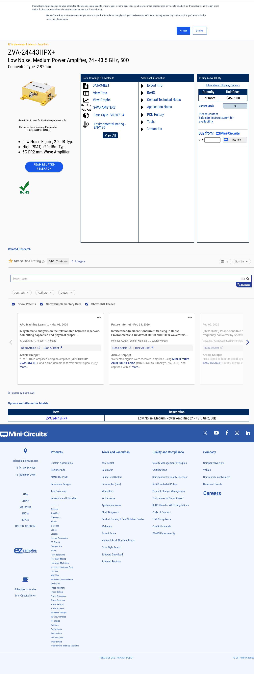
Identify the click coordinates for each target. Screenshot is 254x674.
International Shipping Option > (223, 85)
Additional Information (153, 77)
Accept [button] (183, 30)
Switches (55, 625)
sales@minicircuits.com (25, 460)
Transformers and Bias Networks (65, 645)
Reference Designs (61, 484)
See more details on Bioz (242, 392)
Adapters (54, 509)
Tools (151, 122)
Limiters (54, 571)
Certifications (159, 470)
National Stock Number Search (118, 540)
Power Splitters (57, 608)
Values (207, 470)
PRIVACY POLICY (125, 657)
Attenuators (56, 517)
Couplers (54, 534)
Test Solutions (58, 491)
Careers (212, 493)
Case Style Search (111, 547)
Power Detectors (58, 600)
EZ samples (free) (111, 484)
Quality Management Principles (169, 463)
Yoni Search (108, 463)
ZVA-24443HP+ (56, 418)
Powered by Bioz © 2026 (21, 393)
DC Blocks (55, 542)
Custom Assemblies (62, 463)
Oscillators (55, 583)
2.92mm (44, 66)
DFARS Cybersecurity (163, 533)
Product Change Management (169, 491)
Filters (53, 550)
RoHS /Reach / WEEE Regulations (170, 505)
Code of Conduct (161, 512)
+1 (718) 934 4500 (25, 467)
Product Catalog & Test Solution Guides (123, 519)
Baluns (54, 521)
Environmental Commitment (167, 498)
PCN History (155, 114)
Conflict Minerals (161, 526)
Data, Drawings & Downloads (98, 77)
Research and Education (64, 498)
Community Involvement (216, 477)
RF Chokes (55, 621)
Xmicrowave (108, 498)
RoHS (151, 92)
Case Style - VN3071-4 (108, 115)
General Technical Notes (164, 100)
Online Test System (112, 477)
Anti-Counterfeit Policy (164, 484)
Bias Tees (55, 526)
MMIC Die (55, 575)
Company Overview (213, 463)
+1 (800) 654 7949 (25, 475)
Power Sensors (57, 604)
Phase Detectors (58, 588)
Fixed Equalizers (58, 554)
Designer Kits (58, 470)
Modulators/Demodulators (62, 579)
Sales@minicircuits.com (214, 118)
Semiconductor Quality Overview (170, 477)
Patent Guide (109, 533)
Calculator (107, 470)
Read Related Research (44, 166)
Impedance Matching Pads (62, 567)
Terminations (56, 633)
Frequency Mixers (58, 559)
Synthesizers (56, 629)
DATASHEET (101, 85)
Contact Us (154, 129)
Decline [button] (199, 30)
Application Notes (159, 107)
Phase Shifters (57, 592)
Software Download (112, 554)
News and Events (212, 484)
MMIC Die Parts (59, 477)
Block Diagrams (110, 512)
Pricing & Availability (210, 77)
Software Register (111, 561)
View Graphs (102, 100)
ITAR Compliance (161, 519)
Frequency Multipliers (60, 563)
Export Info (155, 85)
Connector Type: (22, 66)
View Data (100, 93)
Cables (54, 530)
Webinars (107, 526)
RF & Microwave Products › (23, 44)
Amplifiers (43, 44)
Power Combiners (58, 596)
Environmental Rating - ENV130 (110, 125)
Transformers (56, 641)
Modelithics (108, 491)
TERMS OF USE (107, 657)
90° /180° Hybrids (58, 617)
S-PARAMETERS (104, 107)
